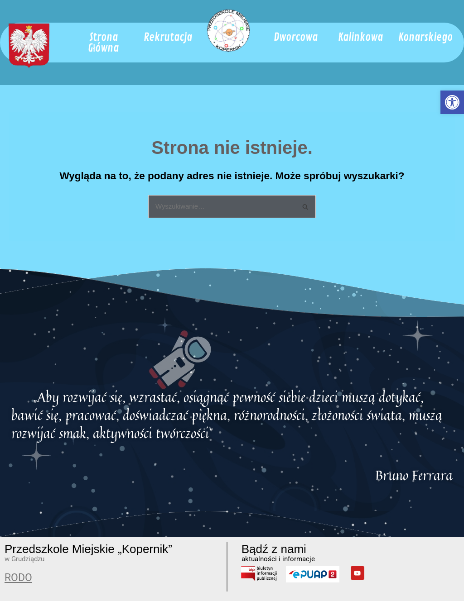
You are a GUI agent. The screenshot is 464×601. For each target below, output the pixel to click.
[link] (452, 102)
